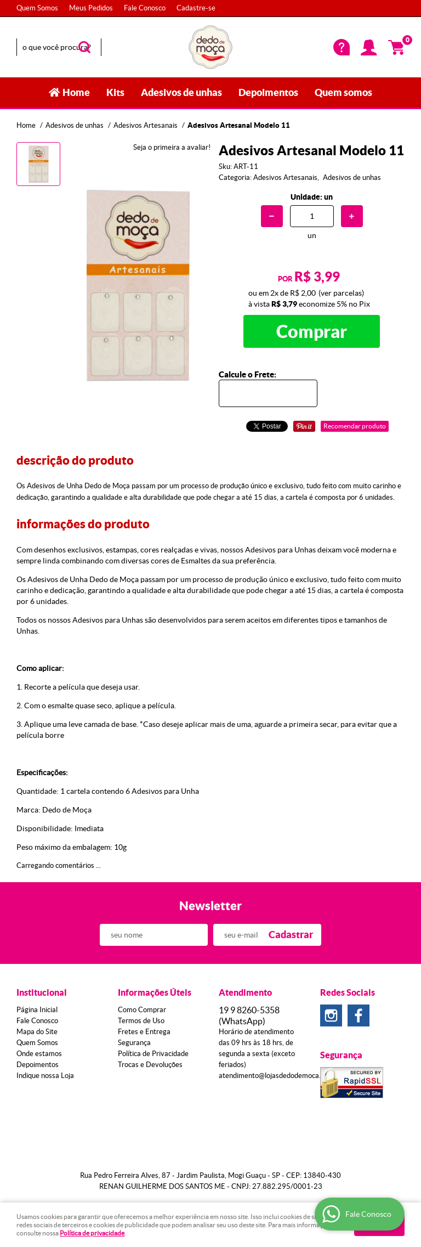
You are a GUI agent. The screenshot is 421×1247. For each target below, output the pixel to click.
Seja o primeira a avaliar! (171, 147)
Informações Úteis (154, 992)
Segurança (134, 1043)
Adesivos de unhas (181, 92)
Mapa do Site (37, 1032)
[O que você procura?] (84, 47)
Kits (115, 92)
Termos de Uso (141, 1021)
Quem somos (343, 92)
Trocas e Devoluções (150, 1064)
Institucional (41, 992)
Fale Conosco (145, 8)
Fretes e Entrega (144, 1032)
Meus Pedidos (91, 8)
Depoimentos (268, 92)
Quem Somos (37, 8)
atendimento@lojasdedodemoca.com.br (280, 1075)
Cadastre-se (196, 8)
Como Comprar (142, 1010)
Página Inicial (37, 1010)
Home (76, 92)
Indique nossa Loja (45, 1075)
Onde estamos (39, 1053)
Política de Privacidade (153, 1053)
